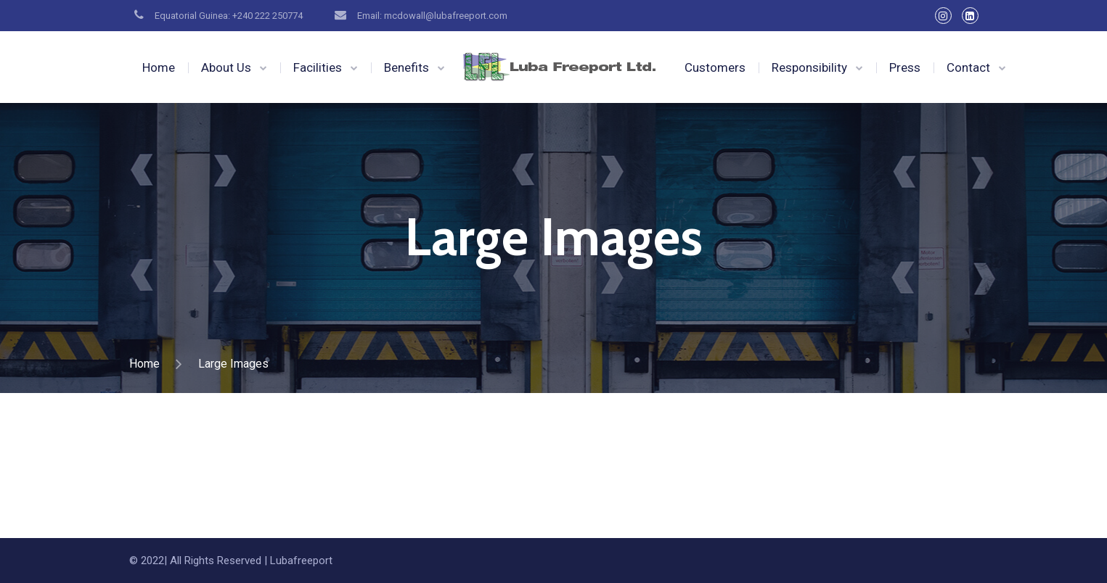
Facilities (317, 67)
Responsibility (809, 67)
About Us (226, 67)
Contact (968, 67)
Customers (715, 67)
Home (158, 67)
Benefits (406, 67)
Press (904, 67)
